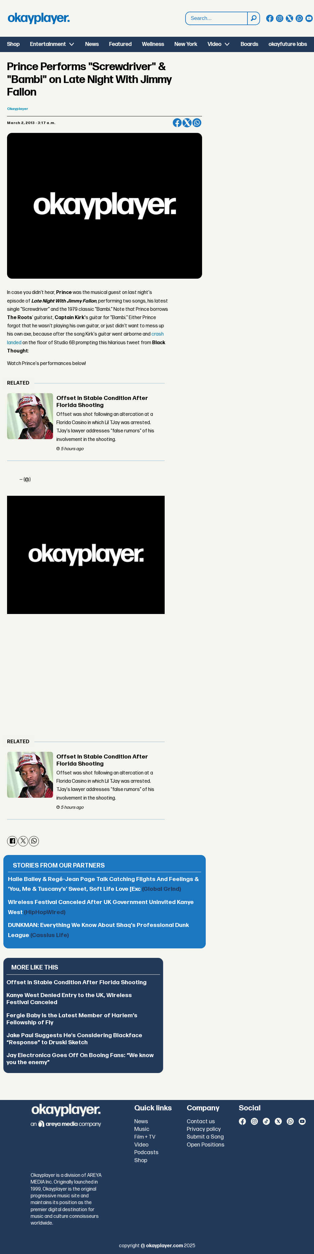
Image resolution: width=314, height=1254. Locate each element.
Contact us (201, 1121)
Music (141, 1129)
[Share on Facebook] (177, 122)
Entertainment (48, 44)
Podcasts (146, 1152)
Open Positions (205, 1145)
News (92, 44)
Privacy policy (204, 1129)
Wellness (153, 44)
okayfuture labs (288, 44)
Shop (13, 44)
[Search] (253, 18)
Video (214, 44)
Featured (120, 44)
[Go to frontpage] (38, 18)
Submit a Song (205, 1137)
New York (185, 44)
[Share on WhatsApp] (196, 122)
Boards (249, 44)
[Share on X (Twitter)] (187, 122)
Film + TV (144, 1137)
